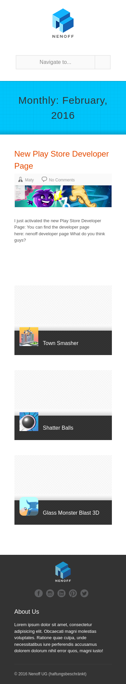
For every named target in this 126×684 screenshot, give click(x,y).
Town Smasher (61, 343)
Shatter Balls (58, 428)
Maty (29, 180)
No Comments (62, 180)
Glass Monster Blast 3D (71, 513)
